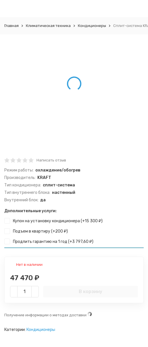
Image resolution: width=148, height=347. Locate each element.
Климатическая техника (48, 26)
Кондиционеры (92, 26)
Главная (11, 26)
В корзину (90, 291)
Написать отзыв (51, 160)
